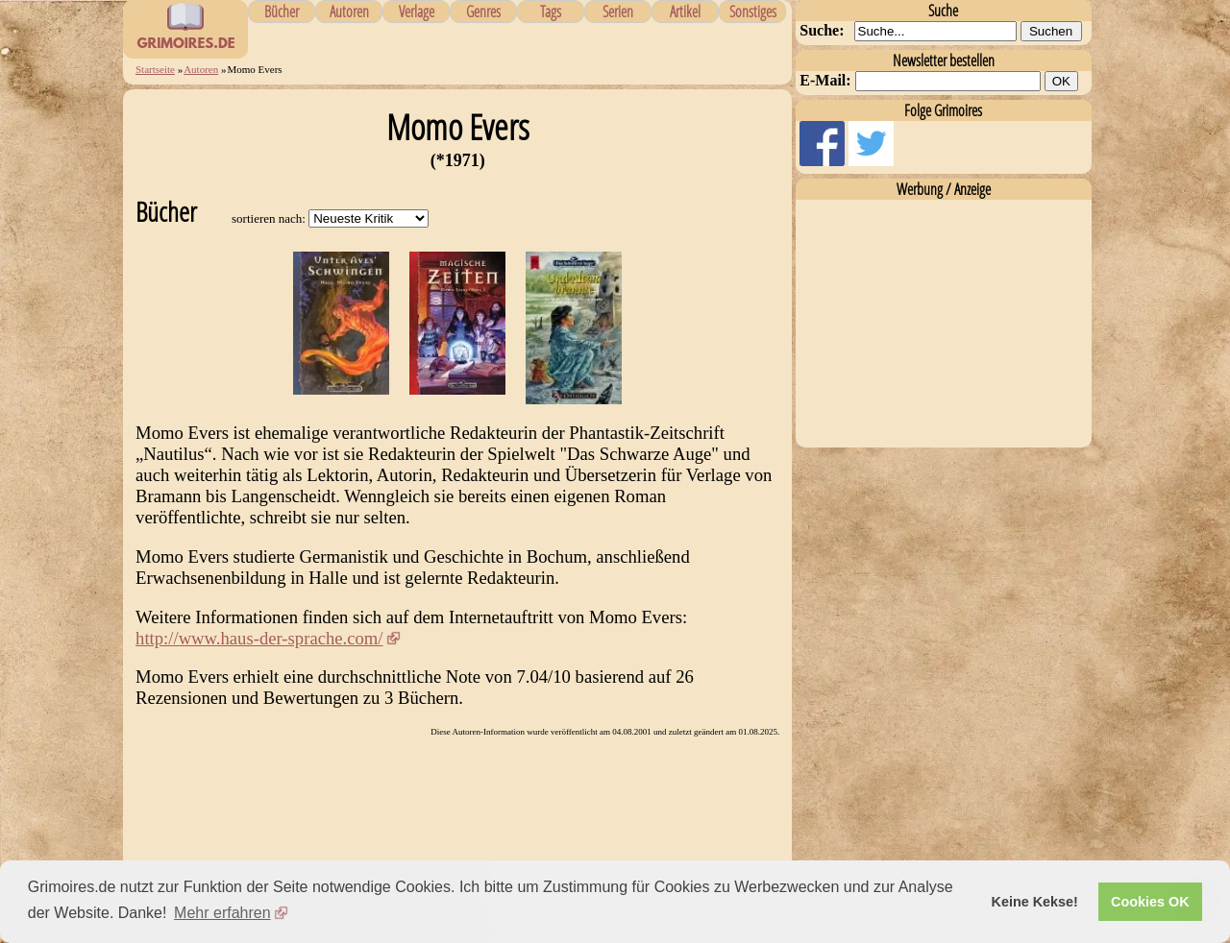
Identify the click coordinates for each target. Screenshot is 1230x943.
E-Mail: (825, 80)
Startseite (155, 69)
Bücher (281, 11)
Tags (550, 11)
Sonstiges (752, 11)
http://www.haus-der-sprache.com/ (258, 638)
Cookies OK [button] (1150, 901)
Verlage (416, 11)
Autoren (349, 11)
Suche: (822, 30)
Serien (618, 11)
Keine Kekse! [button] (1035, 901)
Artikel (685, 11)
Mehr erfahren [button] (222, 913)
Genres (483, 11)
